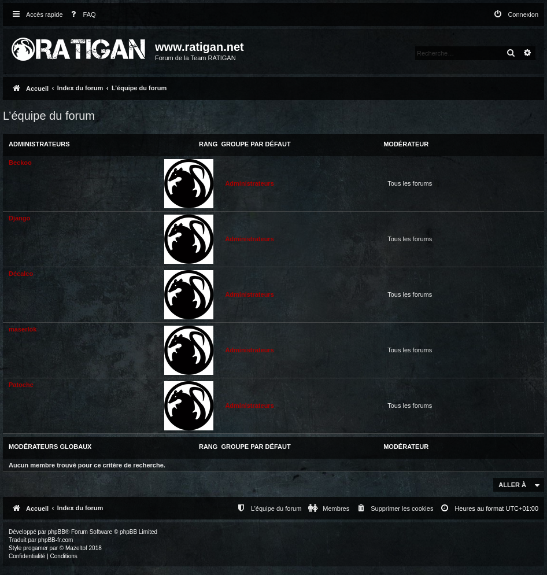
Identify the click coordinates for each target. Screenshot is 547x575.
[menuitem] (81, 14)
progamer (35, 548)
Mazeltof (76, 548)
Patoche (21, 384)
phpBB (56, 532)
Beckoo (20, 162)
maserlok (22, 329)
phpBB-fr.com (55, 540)
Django (19, 218)
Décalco (21, 273)
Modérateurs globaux (50, 446)
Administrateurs (39, 144)
